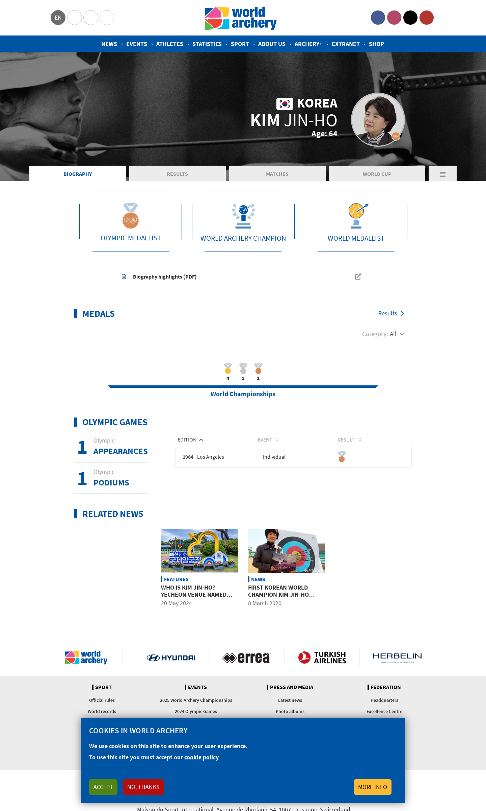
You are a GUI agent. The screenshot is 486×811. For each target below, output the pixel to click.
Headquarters (384, 700)
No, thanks (143, 787)
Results (177, 173)
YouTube (426, 17)
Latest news (290, 700)
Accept (103, 787)
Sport (240, 44)
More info (372, 787)
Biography (77, 173)
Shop (376, 44)
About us (272, 44)
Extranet (346, 44)
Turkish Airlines (322, 657)
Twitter (410, 17)
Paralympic (90, 17)
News (109, 44)
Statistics (207, 44)
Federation (386, 687)
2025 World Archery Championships (196, 700)
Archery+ (309, 44)
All (393, 334)
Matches (277, 173)
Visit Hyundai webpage (171, 657)
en (58, 17)
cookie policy (201, 757)
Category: (375, 334)
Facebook (378, 17)
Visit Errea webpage (246, 657)
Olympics (74, 17)
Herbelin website (397, 657)
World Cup (377, 173)
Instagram (394, 17)
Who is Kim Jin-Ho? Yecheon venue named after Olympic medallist (197, 594)
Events (136, 44)
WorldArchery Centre (107, 17)
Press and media (291, 687)
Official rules (102, 700)
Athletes (169, 44)
